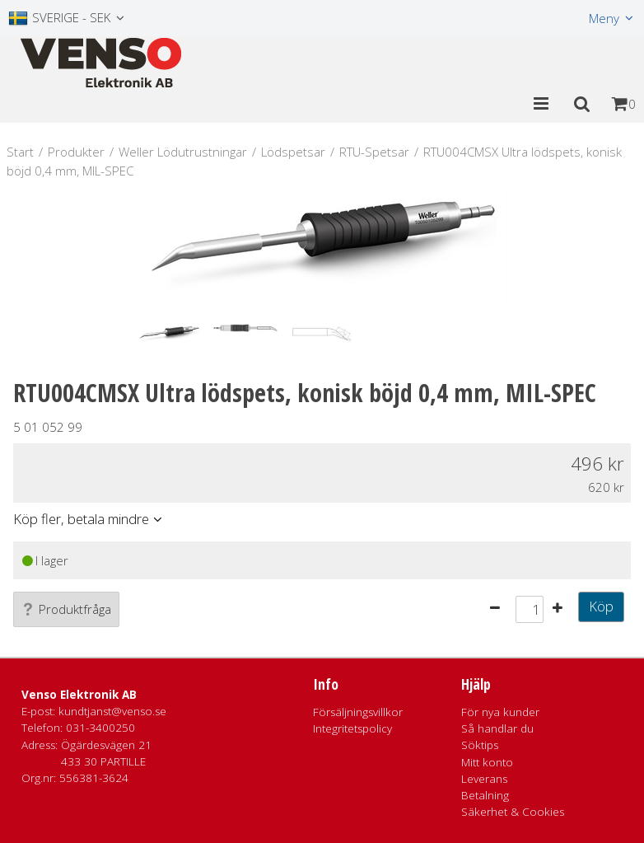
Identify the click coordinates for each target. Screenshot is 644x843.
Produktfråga (66, 609)
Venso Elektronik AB (79, 694)
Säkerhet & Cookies (512, 811)
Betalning (485, 795)
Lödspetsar (293, 151)
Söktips (479, 745)
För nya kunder (500, 712)
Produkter (76, 151)
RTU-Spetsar (374, 151)
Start (20, 151)
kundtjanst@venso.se (112, 711)
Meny (604, 18)
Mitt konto (487, 762)
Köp (601, 606)
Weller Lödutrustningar (183, 151)
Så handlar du (497, 728)
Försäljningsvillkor (358, 712)
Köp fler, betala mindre (81, 518)
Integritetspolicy (352, 728)
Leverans (484, 778)
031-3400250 (100, 727)
